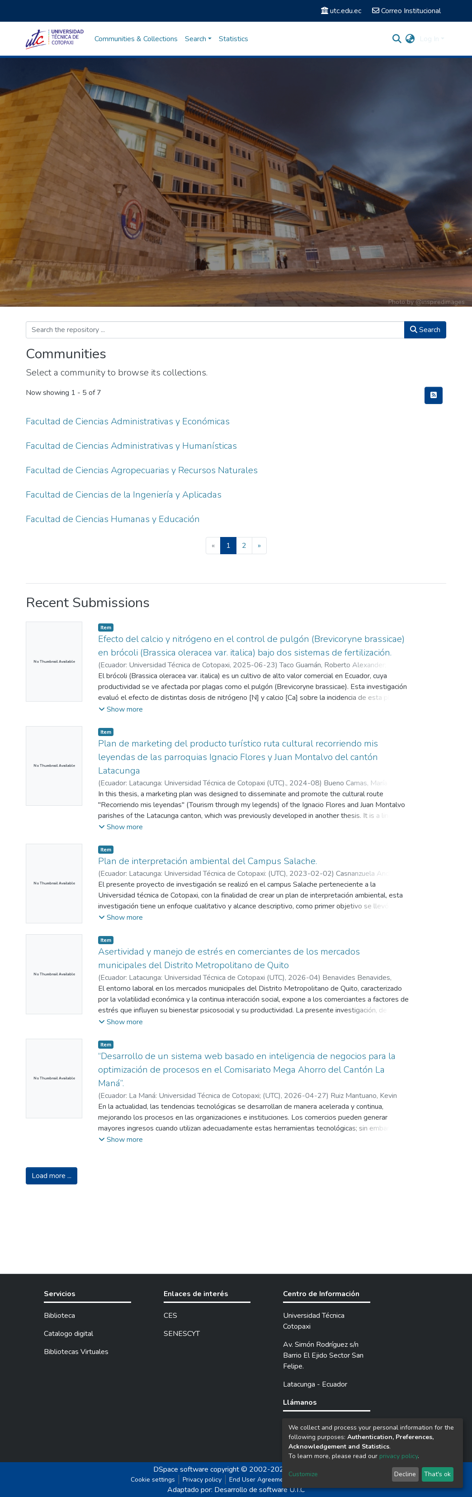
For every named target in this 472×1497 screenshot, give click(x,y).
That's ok (437, 1474)
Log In (429, 39)
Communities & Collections (136, 39)
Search (425, 330)
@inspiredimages (440, 302)
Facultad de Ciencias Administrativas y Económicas (128, 421)
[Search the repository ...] (215, 329)
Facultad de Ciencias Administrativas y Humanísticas (131, 446)
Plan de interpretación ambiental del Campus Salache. (207, 861)
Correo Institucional (406, 11)
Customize (303, 1474)
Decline (405, 1474)
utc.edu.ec (341, 11)
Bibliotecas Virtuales (76, 1352)
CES (170, 1316)
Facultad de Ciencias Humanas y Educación (113, 519)
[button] (410, 38)
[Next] (259, 545)
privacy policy (398, 1456)
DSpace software (180, 1469)
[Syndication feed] (434, 395)
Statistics (233, 39)
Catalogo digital (68, 1334)
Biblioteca (59, 1316)
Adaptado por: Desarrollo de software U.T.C (236, 1490)
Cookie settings (153, 1479)
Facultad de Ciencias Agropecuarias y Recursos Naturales (142, 470)
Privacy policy (202, 1479)
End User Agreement (259, 1479)
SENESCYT (182, 1334)
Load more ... (51, 1176)
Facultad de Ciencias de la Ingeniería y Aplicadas (124, 495)
